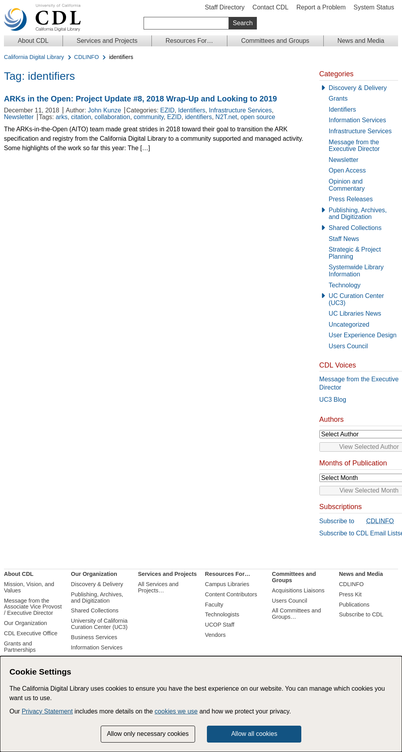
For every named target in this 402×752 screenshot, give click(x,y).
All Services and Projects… (158, 587)
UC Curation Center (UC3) (356, 299)
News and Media (360, 40)
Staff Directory (225, 7)
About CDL (33, 40)
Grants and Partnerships (20, 646)
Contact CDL (271, 7)
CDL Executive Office (30, 633)
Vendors (215, 635)
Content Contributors (231, 594)
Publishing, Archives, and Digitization (358, 214)
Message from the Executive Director (354, 146)
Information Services (357, 120)
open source (258, 117)
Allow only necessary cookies (148, 733)
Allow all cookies (254, 733)
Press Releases (351, 199)
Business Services (94, 637)
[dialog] (201, 704)
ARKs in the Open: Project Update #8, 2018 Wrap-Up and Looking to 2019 (140, 98)
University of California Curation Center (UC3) (99, 624)
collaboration (112, 117)
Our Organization (25, 623)
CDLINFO (86, 57)
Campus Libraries (227, 584)
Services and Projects (107, 40)
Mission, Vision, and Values (29, 587)
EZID (167, 110)
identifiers (198, 117)
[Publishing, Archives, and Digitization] (358, 214)
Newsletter (19, 117)
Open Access (347, 170)
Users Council (348, 346)
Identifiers (191, 110)
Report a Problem (320, 7)
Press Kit (350, 594)
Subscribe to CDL (361, 614)
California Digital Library (34, 57)
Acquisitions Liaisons (298, 590)
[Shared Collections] (358, 228)
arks (61, 117)
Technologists (222, 614)
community (149, 117)
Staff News (344, 238)
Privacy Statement (47, 711)
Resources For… (189, 40)
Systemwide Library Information (356, 271)
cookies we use (176, 711)
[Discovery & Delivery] (358, 88)
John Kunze (104, 110)
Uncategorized (349, 324)
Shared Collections (355, 227)
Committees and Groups (275, 40)
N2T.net (226, 117)
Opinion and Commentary (347, 185)
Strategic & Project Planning (355, 253)
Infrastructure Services (240, 110)
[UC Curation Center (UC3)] (358, 299)
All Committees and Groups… (296, 613)
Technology (345, 285)
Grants (338, 98)
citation (81, 117)
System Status (374, 7)
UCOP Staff (219, 624)
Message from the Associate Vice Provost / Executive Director (33, 607)
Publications (354, 604)
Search (243, 23)
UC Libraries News (355, 313)
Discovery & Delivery (358, 88)
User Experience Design (363, 335)
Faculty (214, 604)
